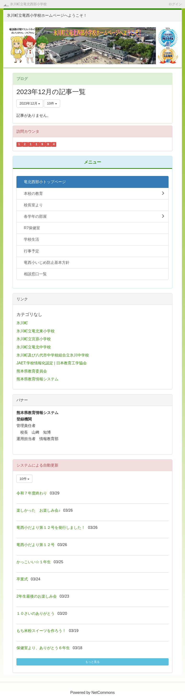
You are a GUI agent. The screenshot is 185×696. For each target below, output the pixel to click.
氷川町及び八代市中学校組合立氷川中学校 (52, 355)
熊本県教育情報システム (37, 379)
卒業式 (22, 579)
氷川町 (22, 323)
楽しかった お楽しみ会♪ (38, 510)
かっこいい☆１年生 (33, 562)
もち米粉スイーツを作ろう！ (41, 631)
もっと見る (92, 662)
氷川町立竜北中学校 (33, 347)
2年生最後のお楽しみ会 (36, 596)
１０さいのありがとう (35, 613)
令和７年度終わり (31, 493)
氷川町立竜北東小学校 (35, 331)
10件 (52, 103)
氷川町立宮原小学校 (33, 339)
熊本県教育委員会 (31, 371)
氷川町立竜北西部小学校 (28, 4)
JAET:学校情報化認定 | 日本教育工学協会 (51, 363)
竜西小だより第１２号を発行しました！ (50, 528)
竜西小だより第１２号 (35, 545)
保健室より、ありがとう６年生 (43, 648)
